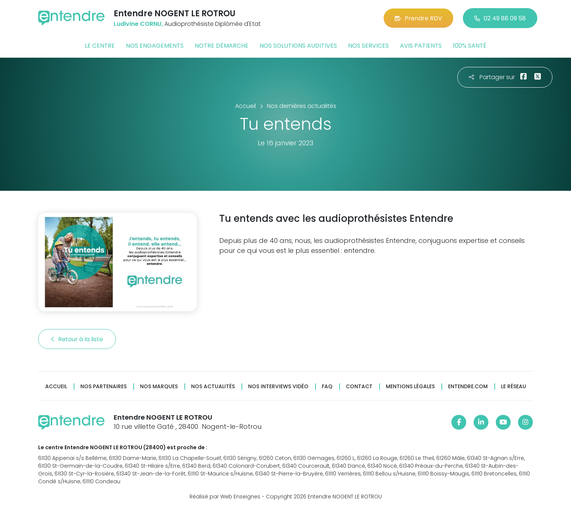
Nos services (368, 45)
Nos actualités (213, 386)
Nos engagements (155, 45)
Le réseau (513, 386)
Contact (359, 386)
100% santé (470, 45)
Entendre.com (468, 386)
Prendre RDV (418, 18)
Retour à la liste (77, 339)
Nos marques (159, 386)
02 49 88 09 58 (500, 18)
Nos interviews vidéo (278, 386)
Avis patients (421, 45)
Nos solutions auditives (298, 45)
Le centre (100, 45)
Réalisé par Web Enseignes (225, 496)
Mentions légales (410, 386)
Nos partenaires (103, 386)
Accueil (56, 386)
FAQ (327, 386)
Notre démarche (221, 45)
